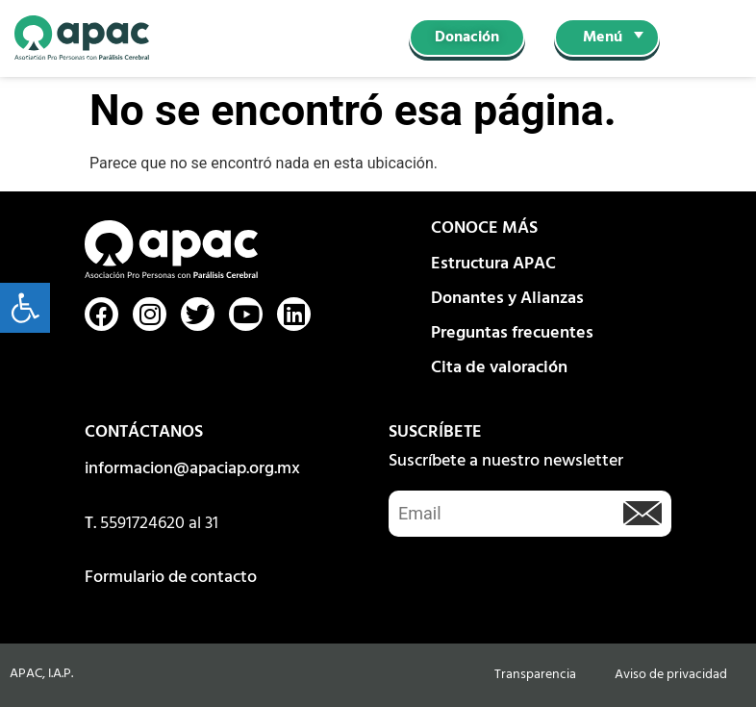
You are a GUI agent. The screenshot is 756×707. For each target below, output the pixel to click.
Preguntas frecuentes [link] (512, 333)
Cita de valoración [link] (499, 368)
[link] (25, 308)
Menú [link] (602, 37)
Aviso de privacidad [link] (671, 675)
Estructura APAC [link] (493, 264)
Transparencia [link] (535, 675)
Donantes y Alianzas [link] (507, 299)
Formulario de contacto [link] (171, 578)
